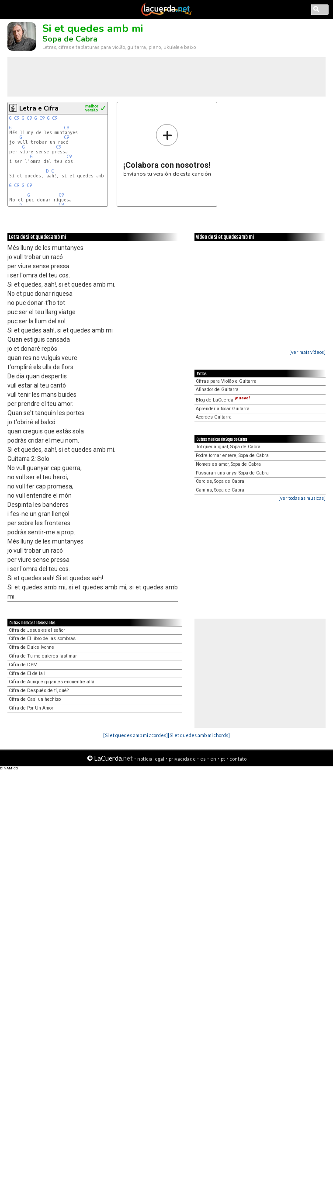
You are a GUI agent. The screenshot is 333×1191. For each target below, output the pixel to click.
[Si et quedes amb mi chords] (199, 735)
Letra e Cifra (39, 108)
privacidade (182, 759)
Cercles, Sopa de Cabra (220, 481)
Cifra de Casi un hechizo (35, 699)
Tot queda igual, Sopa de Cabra (228, 447)
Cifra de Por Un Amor (31, 708)
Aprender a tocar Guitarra (223, 409)
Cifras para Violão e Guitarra (226, 381)
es (203, 759)
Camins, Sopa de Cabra (220, 490)
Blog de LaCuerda (223, 400)
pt (223, 759)
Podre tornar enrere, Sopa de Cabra (232, 455)
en (213, 759)
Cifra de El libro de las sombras (42, 638)
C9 (16, 118)
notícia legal (150, 759)
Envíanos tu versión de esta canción (167, 150)
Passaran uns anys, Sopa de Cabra (232, 473)
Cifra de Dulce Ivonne (31, 647)
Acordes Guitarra (214, 417)
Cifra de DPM (23, 665)
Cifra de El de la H (28, 673)
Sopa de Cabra (69, 39)
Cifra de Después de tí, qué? (39, 690)
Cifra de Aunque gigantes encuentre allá (51, 682)
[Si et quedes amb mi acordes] (135, 735)
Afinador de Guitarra (217, 389)
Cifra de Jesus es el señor (37, 630)
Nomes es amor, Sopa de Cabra (228, 464)
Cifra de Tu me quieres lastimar (43, 656)
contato (237, 759)
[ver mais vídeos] (307, 352)
